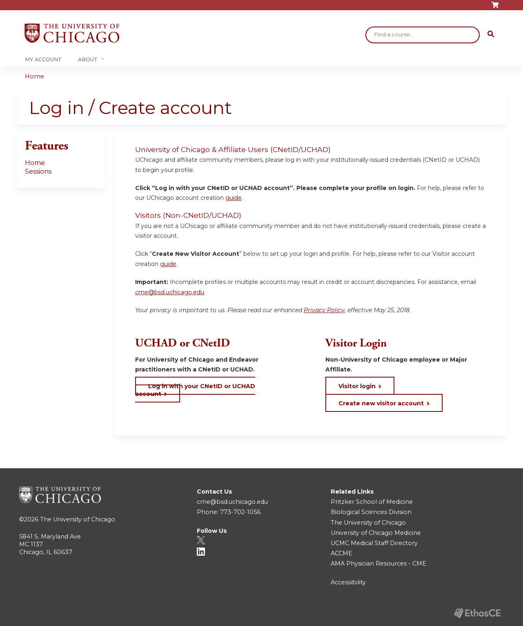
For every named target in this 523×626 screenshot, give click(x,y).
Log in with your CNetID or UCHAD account (195, 389)
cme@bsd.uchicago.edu (169, 292)
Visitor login (357, 386)
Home (34, 76)
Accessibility (348, 582)
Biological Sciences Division (371, 512)
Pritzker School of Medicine (372, 501)
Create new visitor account (381, 403)
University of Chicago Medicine (376, 533)
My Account (43, 59)
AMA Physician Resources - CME (378, 563)
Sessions (38, 171)
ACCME (341, 553)
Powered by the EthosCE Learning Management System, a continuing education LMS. (478, 613)
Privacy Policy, (325, 310)
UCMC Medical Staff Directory (374, 543)
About (88, 59)
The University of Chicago (77, 519)
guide (233, 197)
